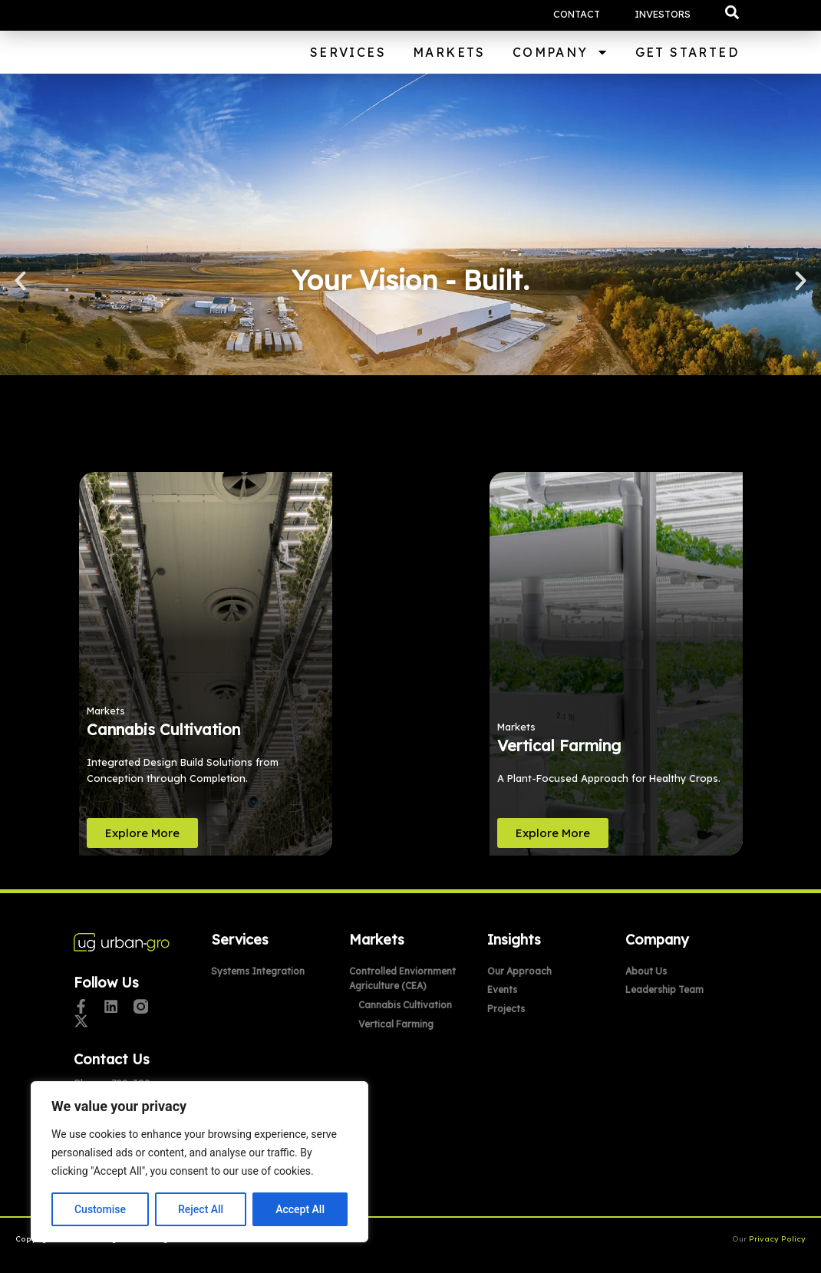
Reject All (200, 1209)
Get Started (687, 52)
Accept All (300, 1209)
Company (560, 52)
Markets (449, 52)
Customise (100, 1209)
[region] (199, 1161)
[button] (732, 12)
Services (348, 52)
